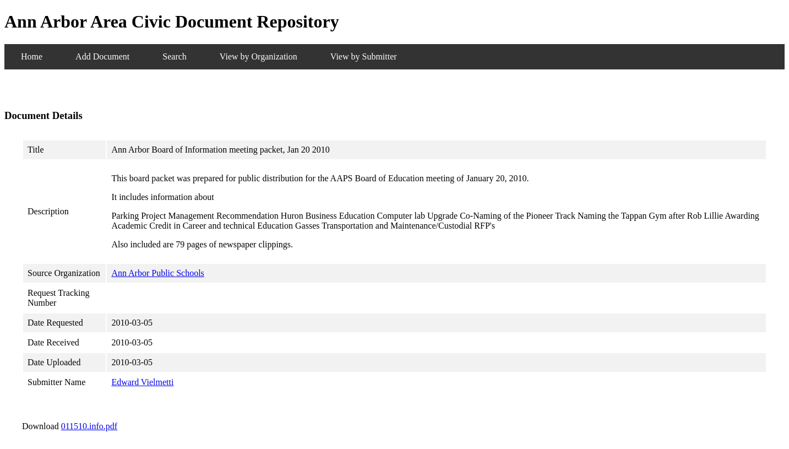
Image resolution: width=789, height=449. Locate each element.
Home (31, 56)
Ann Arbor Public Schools (157, 273)
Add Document (102, 56)
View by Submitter (363, 56)
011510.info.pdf (89, 426)
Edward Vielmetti (142, 382)
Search (174, 56)
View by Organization (258, 56)
